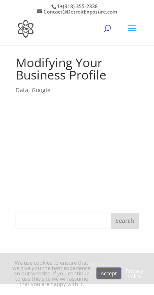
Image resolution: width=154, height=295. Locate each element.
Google (41, 90)
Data (22, 90)
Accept (109, 273)
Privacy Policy (134, 273)
